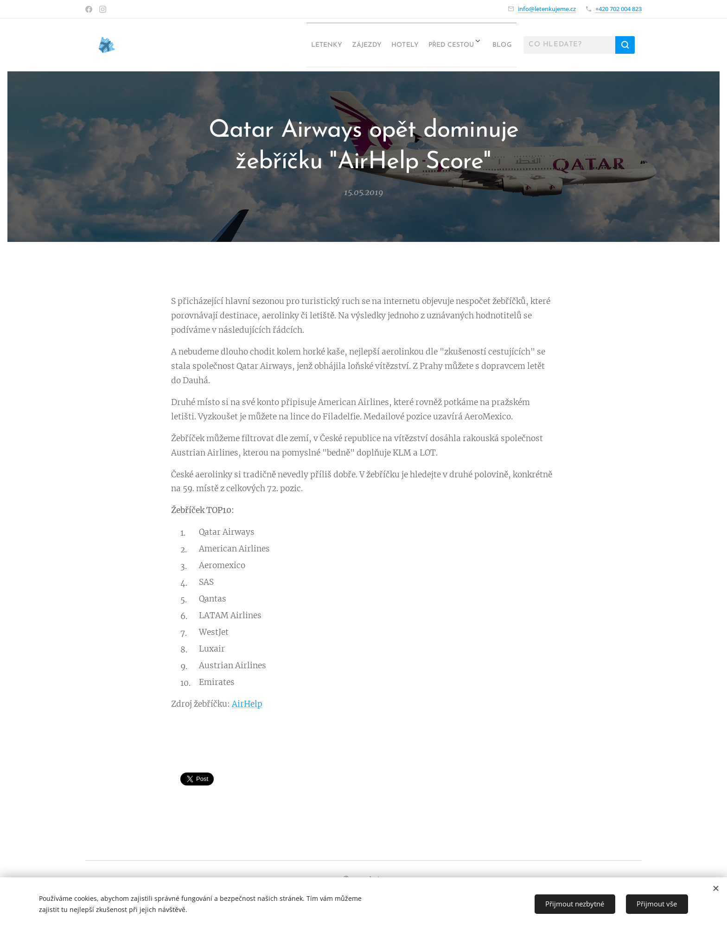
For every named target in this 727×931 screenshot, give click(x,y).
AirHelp (247, 704)
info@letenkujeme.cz (547, 9)
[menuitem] (276, 45)
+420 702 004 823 (618, 9)
